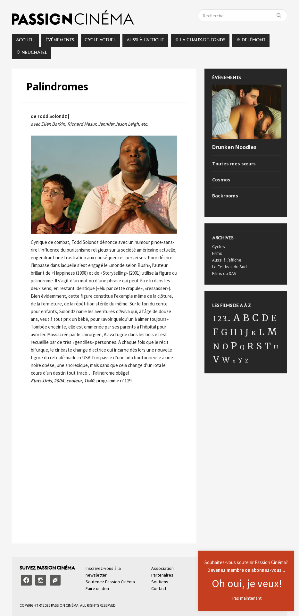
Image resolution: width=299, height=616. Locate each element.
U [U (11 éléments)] (276, 347)
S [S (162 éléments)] (259, 346)
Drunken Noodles (234, 147)
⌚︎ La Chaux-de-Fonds (200, 41)
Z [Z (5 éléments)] (246, 361)
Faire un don (97, 588)
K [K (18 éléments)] (253, 333)
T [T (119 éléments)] (268, 346)
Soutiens (159, 582)
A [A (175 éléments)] (236, 318)
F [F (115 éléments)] (215, 332)
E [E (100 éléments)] (273, 318)
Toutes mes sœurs (234, 164)
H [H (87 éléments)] (233, 332)
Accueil (25, 41)
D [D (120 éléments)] (265, 317)
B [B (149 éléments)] (246, 318)
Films (217, 253)
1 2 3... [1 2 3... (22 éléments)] (221, 319)
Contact (158, 588)
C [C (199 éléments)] (255, 318)
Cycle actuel (100, 41)
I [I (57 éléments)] (241, 332)
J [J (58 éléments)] (246, 332)
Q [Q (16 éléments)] (242, 347)
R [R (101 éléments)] (250, 346)
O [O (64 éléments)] (225, 347)
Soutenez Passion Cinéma (110, 582)
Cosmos (221, 180)
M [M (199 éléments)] (272, 332)
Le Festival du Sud (229, 267)
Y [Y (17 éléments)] (240, 360)
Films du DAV (224, 273)
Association (162, 568)
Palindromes (57, 86)
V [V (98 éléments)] (216, 359)
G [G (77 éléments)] (224, 332)
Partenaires (162, 575)
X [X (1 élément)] (234, 361)
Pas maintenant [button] (247, 598)
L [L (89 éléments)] (261, 332)
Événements (60, 41)
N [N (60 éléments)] (216, 347)
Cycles (218, 246)
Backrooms (225, 196)
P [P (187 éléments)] (234, 346)
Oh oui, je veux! (247, 583)
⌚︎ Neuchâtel (31, 54)
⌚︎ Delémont (250, 41)
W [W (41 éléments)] (226, 359)
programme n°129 (113, 381)
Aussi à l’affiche (145, 41)
